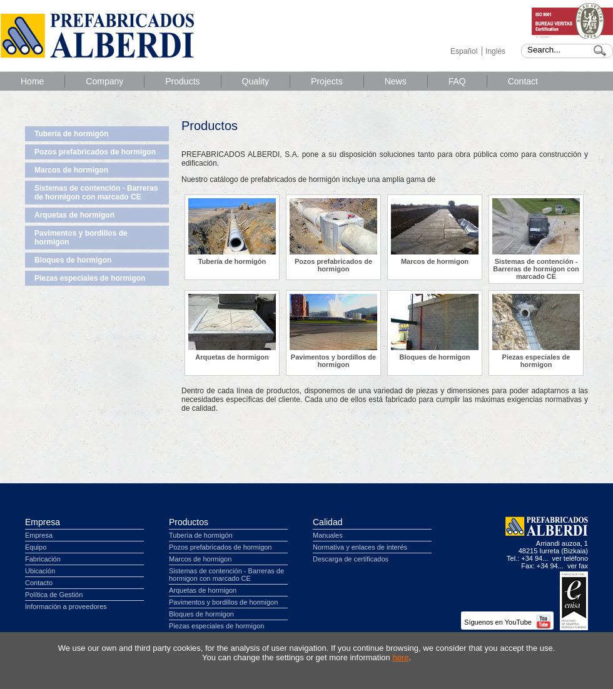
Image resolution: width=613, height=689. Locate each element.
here (400, 657)
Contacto (39, 582)
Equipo (35, 547)
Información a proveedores (66, 606)
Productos (188, 522)
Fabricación (43, 559)
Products (182, 81)
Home (32, 81)
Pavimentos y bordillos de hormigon (81, 237)
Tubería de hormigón (71, 133)
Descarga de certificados (350, 559)
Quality (256, 81)
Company (104, 81)
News (396, 81)
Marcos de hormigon (71, 170)
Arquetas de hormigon (74, 215)
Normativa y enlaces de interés (360, 547)
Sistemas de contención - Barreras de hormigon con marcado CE (96, 192)
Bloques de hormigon (72, 260)
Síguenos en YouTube (507, 622)
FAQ (457, 81)
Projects (327, 81)
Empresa (42, 522)
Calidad (327, 522)
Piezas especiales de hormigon (89, 278)
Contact (523, 81)
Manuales (328, 535)
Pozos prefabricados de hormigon (95, 152)
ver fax (577, 566)
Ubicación (40, 571)
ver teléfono (570, 558)
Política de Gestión (54, 594)
